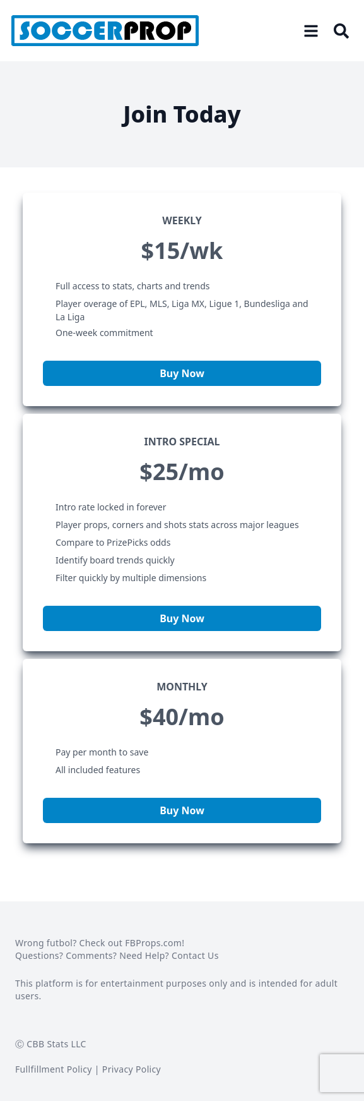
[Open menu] (311, 31)
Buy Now (182, 373)
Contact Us (195, 955)
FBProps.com (153, 943)
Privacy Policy (131, 1069)
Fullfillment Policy (53, 1069)
